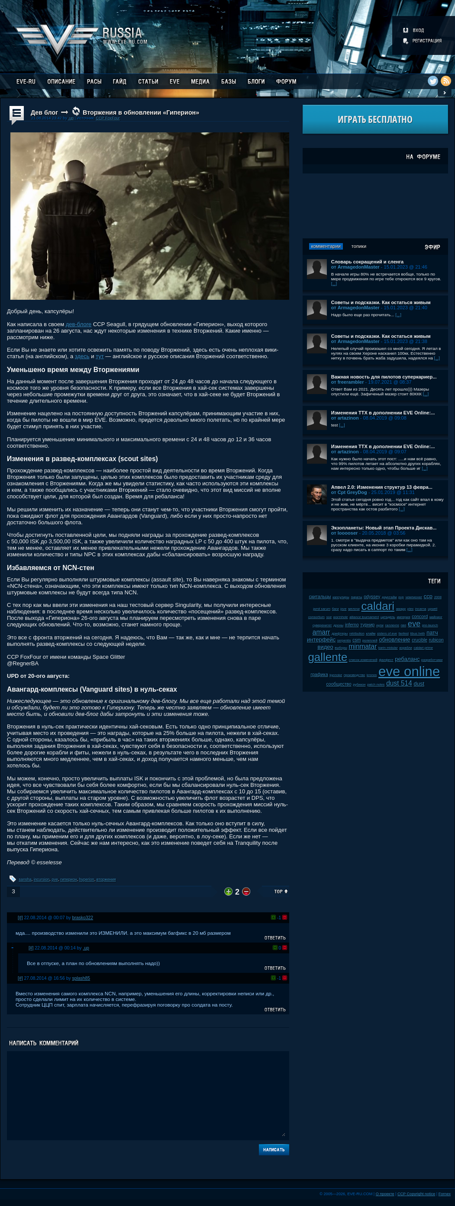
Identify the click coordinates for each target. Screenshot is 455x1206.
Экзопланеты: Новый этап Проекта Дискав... (384, 527)
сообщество (339, 684)
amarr (321, 632)
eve (414, 623)
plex (410, 609)
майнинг (435, 617)
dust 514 (399, 683)
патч (432, 632)
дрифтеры (340, 633)
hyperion (86, 879)
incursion (41, 879)
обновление (394, 639)
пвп (404, 625)
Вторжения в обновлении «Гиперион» (141, 112)
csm (356, 640)
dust (419, 683)
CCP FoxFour (107, 118)
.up (71, 118)
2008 (438, 597)
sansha (25, 879)
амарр (401, 609)
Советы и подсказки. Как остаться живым (381, 302)
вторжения (106, 879)
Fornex (445, 1194)
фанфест (386, 660)
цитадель (388, 617)
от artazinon (345, 417)
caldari (378, 606)
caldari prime (423, 648)
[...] (334, 283)
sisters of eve (387, 633)
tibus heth (417, 633)
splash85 (81, 978)
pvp (401, 597)
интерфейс (321, 639)
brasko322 (83, 917)
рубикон (359, 684)
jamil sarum (321, 609)
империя (403, 617)
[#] (20, 917)
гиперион (68, 879)
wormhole (340, 617)
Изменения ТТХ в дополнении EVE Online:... (383, 412)
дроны (338, 625)
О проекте (385, 1194)
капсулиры (340, 597)
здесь (82, 356)
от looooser (344, 533)
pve (55, 879)
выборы (341, 648)
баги (335, 609)
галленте (392, 625)
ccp (428, 596)
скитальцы (320, 596)
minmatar (363, 646)
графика (319, 674)
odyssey (372, 596)
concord (420, 616)
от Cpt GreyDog (349, 492)
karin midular (388, 648)
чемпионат (413, 597)
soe (329, 617)
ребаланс (407, 659)
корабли (405, 648)
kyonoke (335, 675)
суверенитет (322, 625)
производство (354, 675)
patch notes (375, 684)
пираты (356, 597)
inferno (352, 624)
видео (325, 647)
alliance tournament (364, 617)
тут (100, 356)
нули (380, 625)
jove (343, 609)
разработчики (431, 660)
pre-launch (430, 625)
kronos (372, 675)
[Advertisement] (375, 206)
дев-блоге (79, 324)
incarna (420, 609)
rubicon (436, 640)
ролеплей (370, 640)
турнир (367, 624)
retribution (357, 633)
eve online (409, 671)
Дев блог (44, 112)
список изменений (363, 660)
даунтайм (389, 597)
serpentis (344, 640)
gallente (327, 657)
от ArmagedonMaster (355, 266)
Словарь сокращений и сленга (367, 261)
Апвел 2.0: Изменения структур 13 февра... (381, 487)
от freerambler (347, 382)
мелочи (354, 609)
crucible (419, 640)
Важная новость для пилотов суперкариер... (384, 376)
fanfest (404, 633)
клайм (370, 633)
